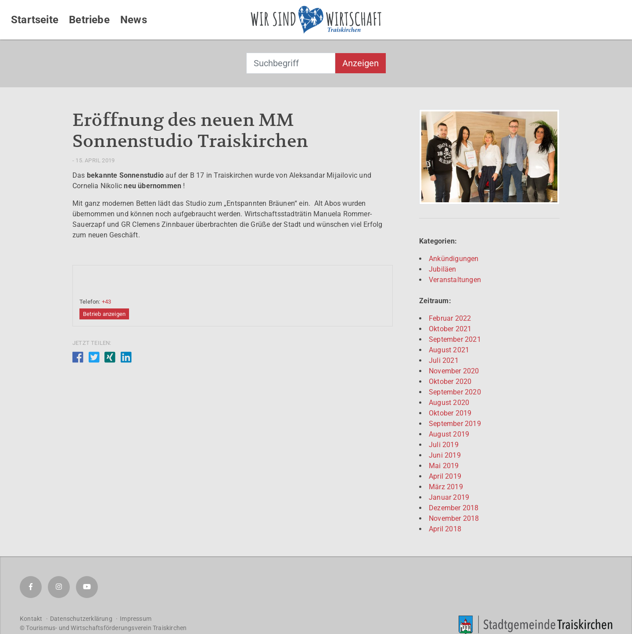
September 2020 (455, 392)
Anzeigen (360, 63)
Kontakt (31, 618)
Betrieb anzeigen (104, 314)
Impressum (135, 618)
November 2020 (454, 371)
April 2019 (445, 476)
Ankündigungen (454, 258)
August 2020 (449, 402)
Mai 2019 (444, 466)
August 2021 (449, 350)
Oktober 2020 (450, 381)
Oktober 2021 (450, 329)
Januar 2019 (449, 497)
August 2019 (449, 434)
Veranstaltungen (455, 280)
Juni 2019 (445, 455)
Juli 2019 (444, 445)
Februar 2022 (450, 318)
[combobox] (290, 63)
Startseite (34, 20)
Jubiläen (442, 269)
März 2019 (446, 487)
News (133, 20)
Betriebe (89, 20)
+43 (106, 301)
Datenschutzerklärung (81, 618)
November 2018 (454, 518)
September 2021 (455, 339)
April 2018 (445, 529)
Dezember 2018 (454, 508)
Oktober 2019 (450, 413)
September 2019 (455, 423)
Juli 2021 (444, 360)
